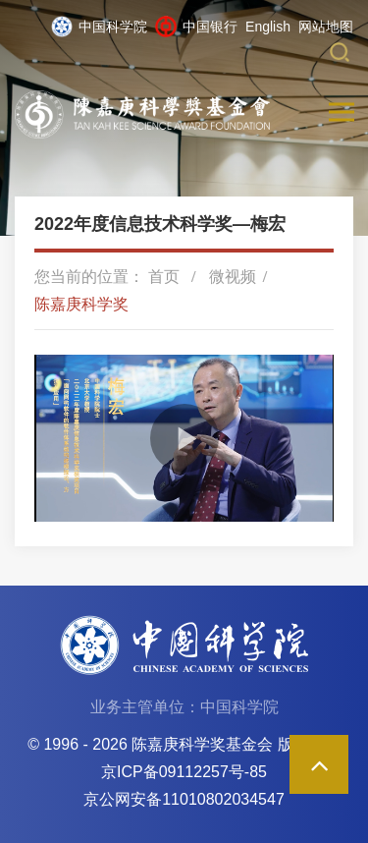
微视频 (232, 276)
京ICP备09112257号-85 (184, 771)
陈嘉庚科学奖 (81, 304)
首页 (164, 276)
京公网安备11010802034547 (184, 799)
